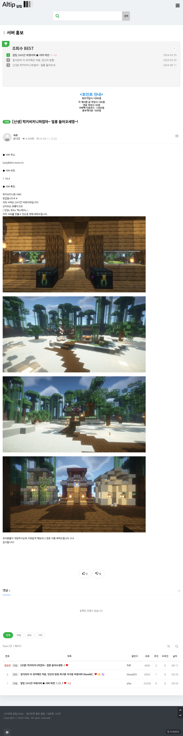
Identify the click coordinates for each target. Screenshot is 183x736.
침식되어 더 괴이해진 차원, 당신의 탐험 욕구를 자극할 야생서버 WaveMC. (57, 674)
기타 (40, 635)
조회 (147, 656)
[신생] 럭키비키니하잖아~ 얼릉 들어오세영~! (43, 665)
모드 (29, 635)
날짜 (175, 656)
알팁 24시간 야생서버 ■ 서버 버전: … (33, 55)
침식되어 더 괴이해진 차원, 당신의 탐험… (34, 60)
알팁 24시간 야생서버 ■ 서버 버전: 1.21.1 (42, 683)
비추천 (165, 656)
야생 (19, 635)
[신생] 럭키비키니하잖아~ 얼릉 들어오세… (35, 65)
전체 (8, 635)
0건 (16, 138)
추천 (156, 656)
